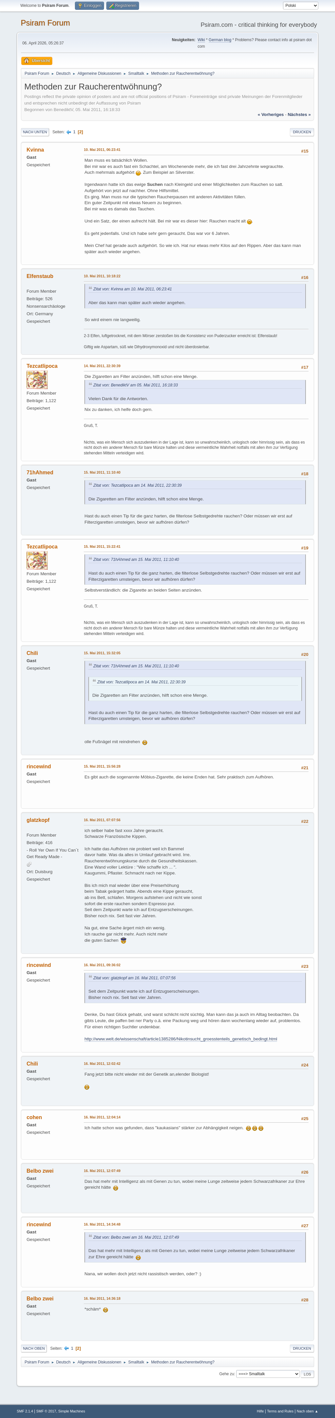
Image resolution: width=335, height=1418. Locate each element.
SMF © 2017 (46, 1411)
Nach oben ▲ (307, 1411)
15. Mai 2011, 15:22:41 (102, 546)
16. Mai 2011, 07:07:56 (102, 820)
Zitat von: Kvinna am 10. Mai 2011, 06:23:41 (132, 289)
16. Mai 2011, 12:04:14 (102, 1117)
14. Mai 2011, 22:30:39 (102, 366)
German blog (220, 40)
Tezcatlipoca (42, 366)
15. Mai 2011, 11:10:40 (102, 472)
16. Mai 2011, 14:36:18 (102, 1298)
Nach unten (35, 132)
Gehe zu (226, 1374)
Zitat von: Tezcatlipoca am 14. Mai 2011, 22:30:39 (137, 485)
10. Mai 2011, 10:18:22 (102, 276)
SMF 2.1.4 (25, 1411)
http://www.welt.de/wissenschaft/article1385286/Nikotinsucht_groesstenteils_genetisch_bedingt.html (180, 1038)
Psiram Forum (45, 22)
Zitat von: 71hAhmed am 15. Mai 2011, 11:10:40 (136, 559)
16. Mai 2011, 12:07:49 (102, 1171)
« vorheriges (271, 114)
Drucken (302, 132)
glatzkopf (37, 820)
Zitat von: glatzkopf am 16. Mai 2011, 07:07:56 (134, 978)
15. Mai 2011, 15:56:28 (102, 766)
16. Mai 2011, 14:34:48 (102, 1224)
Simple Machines (71, 1411)
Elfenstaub (39, 276)
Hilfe (260, 1411)
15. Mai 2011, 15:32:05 (102, 653)
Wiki (201, 40)
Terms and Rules (280, 1411)
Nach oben (34, 1348)
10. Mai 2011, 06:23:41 (102, 150)
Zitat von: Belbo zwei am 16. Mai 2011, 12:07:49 (136, 1237)
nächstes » (299, 114)
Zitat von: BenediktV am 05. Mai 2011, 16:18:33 (135, 385)
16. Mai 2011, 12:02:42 (102, 1064)
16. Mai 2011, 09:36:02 (102, 965)
